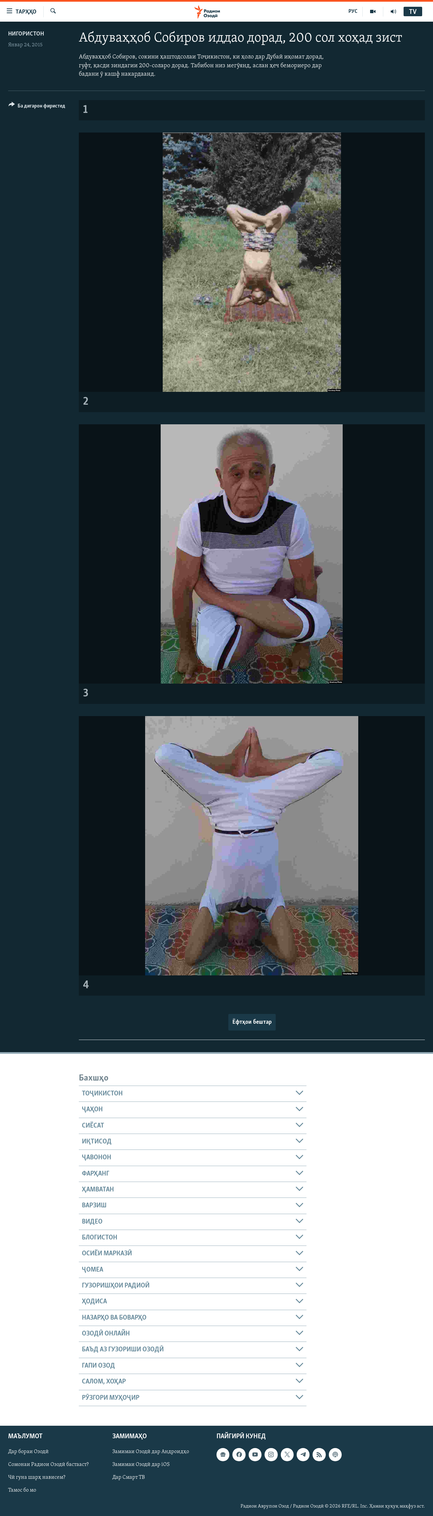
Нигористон (26, 34)
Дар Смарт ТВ (128, 1477)
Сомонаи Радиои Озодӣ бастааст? (48, 1464)
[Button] (36, 107)
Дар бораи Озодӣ (28, 1451)
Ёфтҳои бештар (252, 1022)
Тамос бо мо (22, 1490)
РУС (353, 11)
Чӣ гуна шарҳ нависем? (36, 1477)
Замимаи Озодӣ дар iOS (141, 1464)
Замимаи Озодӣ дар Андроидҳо (150, 1451)
